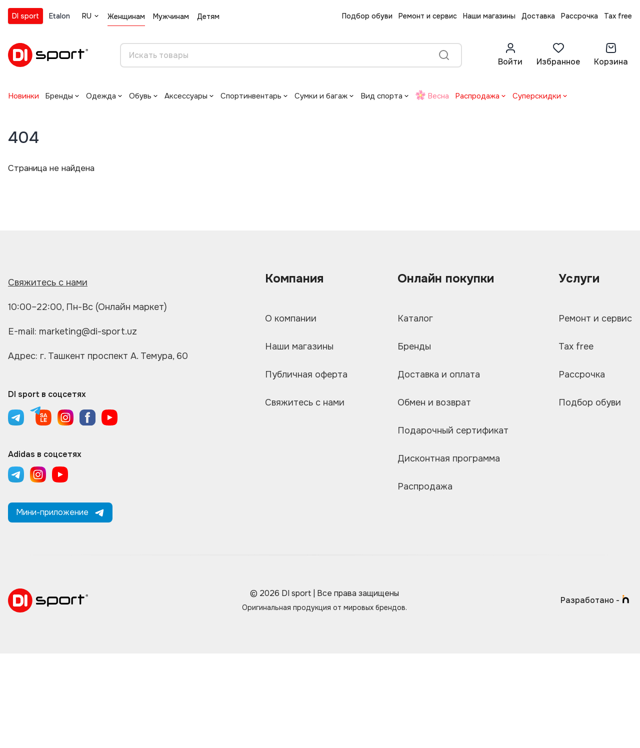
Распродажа (477, 96)
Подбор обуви (367, 16)
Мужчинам (171, 16)
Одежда (101, 96)
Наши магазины (489, 16)
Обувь (140, 96)
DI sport (25, 16)
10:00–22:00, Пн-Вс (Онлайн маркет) (87, 307)
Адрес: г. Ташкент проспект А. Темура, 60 (98, 356)
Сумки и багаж (321, 96)
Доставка (538, 16)
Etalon (59, 16)
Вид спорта (381, 96)
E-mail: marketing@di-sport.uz (72, 331)
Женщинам (126, 16)
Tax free (618, 16)
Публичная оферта (306, 374)
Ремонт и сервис (427, 16)
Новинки (23, 96)
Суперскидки (536, 96)
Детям (208, 16)
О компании (290, 318)
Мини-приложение (60, 512)
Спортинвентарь (251, 96)
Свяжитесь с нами (48, 282)
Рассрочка (579, 16)
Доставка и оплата (439, 374)
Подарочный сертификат (453, 430)
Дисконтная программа (449, 458)
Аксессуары (186, 96)
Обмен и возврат (434, 402)
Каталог (415, 318)
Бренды (59, 96)
